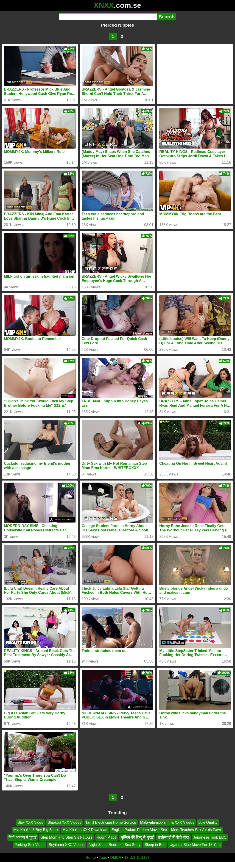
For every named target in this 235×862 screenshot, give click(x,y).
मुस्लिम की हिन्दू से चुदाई (137, 837)
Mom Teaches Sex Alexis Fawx (196, 830)
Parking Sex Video (29, 845)
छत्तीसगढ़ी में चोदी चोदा (173, 837)
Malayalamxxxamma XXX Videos (167, 822)
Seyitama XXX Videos (66, 845)
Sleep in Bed (155, 845)
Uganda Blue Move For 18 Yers (195, 845)
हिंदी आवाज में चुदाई (22, 837)
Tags (103, 857)
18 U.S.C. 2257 (136, 857)
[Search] (108, 16)
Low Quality (208, 822)
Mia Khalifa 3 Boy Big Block (35, 830)
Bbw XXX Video (30, 822)
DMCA (115, 857)
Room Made (107, 837)
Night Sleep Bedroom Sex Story (114, 845)
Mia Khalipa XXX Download (84, 830)
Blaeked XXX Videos (64, 822)
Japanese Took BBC (210, 837)
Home (91, 857)
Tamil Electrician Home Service (110, 822)
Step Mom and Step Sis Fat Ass (66, 837)
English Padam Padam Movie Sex (139, 830)
